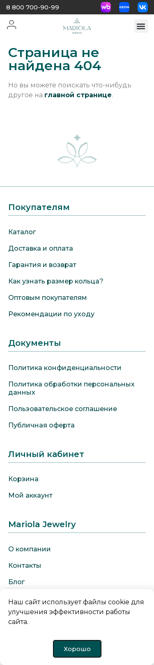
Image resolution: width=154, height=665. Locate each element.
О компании (29, 549)
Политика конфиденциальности (65, 368)
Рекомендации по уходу (51, 314)
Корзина (23, 479)
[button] (141, 26)
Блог (16, 582)
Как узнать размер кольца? (55, 281)
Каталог (22, 232)
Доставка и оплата (40, 248)
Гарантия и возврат (42, 265)
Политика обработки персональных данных (71, 388)
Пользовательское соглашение (62, 409)
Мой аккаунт (30, 495)
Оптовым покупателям (47, 298)
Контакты (24, 565)
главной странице (78, 95)
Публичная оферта (41, 425)
